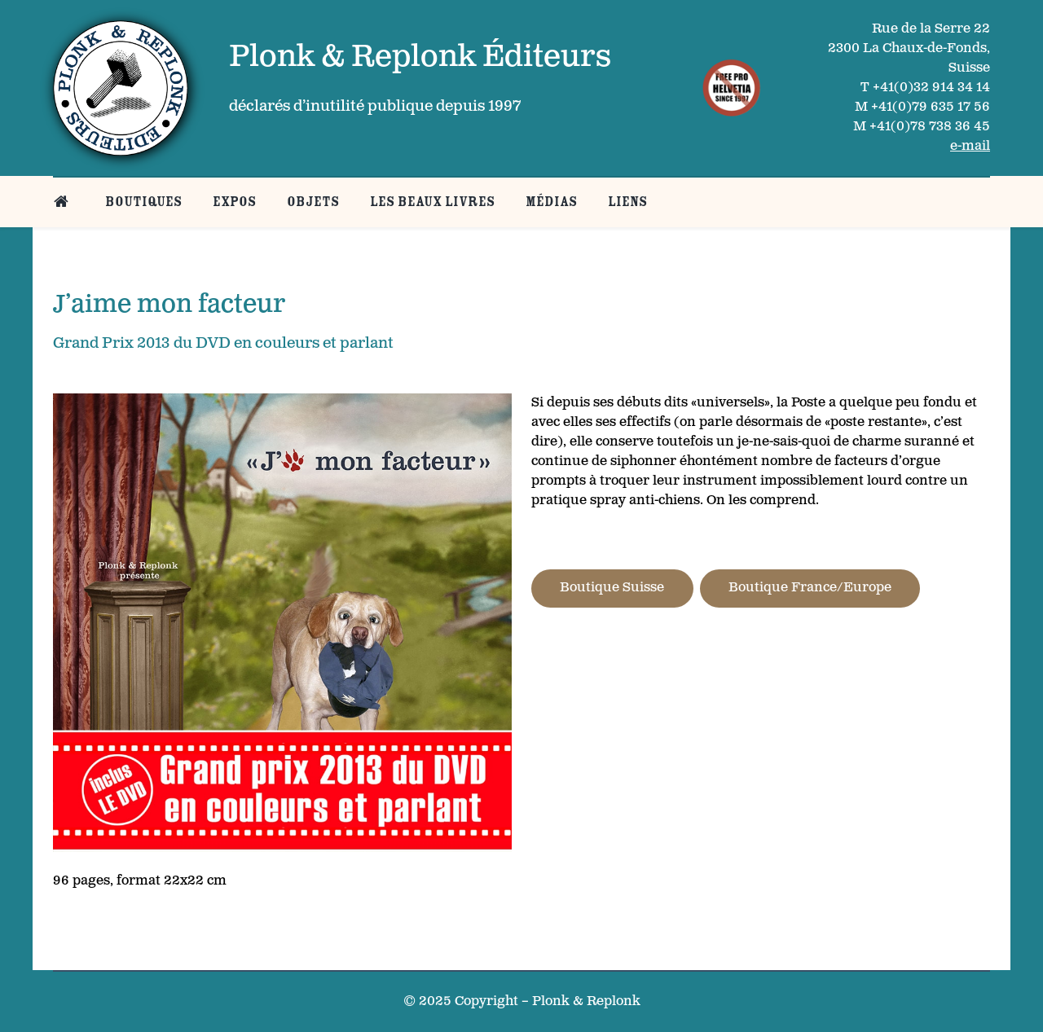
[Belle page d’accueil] (64, 202)
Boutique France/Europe (809, 587)
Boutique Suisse (612, 587)
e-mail (970, 146)
